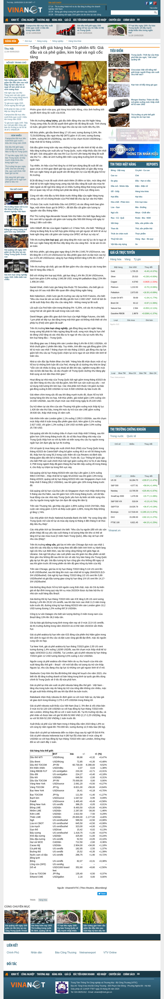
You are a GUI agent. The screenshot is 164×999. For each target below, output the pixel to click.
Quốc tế (131, 436)
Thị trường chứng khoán (128, 430)
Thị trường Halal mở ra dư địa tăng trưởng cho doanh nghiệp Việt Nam (74, 7)
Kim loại (28, 41)
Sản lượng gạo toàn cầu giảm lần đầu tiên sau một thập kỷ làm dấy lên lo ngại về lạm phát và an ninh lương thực (16, 85)
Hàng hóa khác (75, 41)
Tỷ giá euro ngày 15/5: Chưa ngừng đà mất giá (14, 104)
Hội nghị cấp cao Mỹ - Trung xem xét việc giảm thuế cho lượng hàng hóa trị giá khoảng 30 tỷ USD (16, 96)
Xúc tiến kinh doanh (83, 20)
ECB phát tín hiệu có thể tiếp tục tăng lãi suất (14, 110)
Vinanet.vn (114, 530)
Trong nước (117, 436)
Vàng (127, 259)
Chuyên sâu (115, 20)
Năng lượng (42, 41)
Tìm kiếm (153, 8)
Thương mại (43, 20)
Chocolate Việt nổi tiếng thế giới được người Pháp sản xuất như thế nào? (145, 72)
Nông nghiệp (57, 41)
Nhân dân (36, 952)
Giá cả (68, 20)
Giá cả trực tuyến (122, 253)
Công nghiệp (27, 20)
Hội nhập (101, 20)
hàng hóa (43, 900)
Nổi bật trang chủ (16, 63)
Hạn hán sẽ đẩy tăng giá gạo (144, 85)
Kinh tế (15, 20)
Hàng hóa (57, 20)
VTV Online (110, 952)
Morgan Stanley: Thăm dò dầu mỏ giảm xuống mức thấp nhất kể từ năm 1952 (145, 102)
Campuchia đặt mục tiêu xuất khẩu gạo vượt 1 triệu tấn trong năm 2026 (39, 28)
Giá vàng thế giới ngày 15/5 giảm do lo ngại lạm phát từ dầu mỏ (15, 179)
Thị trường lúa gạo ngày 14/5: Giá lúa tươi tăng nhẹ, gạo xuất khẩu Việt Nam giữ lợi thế (15, 169)
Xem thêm (138, 19)
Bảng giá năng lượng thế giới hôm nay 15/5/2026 (72, 12)
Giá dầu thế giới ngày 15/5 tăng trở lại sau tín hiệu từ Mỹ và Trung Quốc (90, 28)
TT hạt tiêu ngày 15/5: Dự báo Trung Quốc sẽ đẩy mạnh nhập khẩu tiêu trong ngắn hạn (141, 29)
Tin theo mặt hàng (123, 165)
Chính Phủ (13, 952)
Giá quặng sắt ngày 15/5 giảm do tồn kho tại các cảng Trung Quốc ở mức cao (74, 15)
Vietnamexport (87, 952)
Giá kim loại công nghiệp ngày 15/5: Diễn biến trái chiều (15, 277)
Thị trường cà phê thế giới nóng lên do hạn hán (143, 116)
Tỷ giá (137, 259)
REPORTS (152, 165)
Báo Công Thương (65, 952)
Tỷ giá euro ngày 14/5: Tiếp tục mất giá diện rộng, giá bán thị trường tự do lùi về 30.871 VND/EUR (16, 126)
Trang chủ (6, 19)
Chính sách (129, 20)
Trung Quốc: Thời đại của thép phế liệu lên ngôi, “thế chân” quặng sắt (145, 57)
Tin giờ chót (55, 3)
